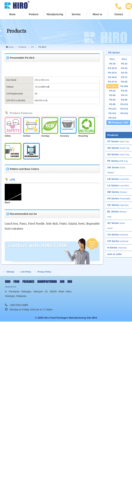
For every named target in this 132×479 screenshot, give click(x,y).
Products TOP (118, 122)
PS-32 (124, 63)
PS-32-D (112, 68)
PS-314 (112, 118)
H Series (116, 247)
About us (97, 14)
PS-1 (112, 59)
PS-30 (112, 63)
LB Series (118, 178)
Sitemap (10, 272)
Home (12, 14)
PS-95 (112, 104)
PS (32, 47)
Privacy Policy (44, 272)
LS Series (118, 185)
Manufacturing (55, 14)
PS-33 (124, 68)
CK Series (117, 205)
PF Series (117, 160)
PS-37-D (112, 81)
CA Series (117, 234)
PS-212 (124, 104)
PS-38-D (112, 86)
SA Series (118, 154)
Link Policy (26, 272)
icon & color (114, 254)
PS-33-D (112, 72)
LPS (12, 179)
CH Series (117, 241)
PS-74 (124, 95)
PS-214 (124, 109)
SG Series (118, 147)
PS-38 (124, 81)
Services (76, 14)
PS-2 (124, 59)
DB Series (117, 191)
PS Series (114, 52)
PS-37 (124, 77)
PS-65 (112, 95)
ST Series (118, 141)
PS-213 (112, 109)
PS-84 (112, 100)
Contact (118, 14)
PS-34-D (112, 77)
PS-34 (124, 72)
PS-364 (124, 86)
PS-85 (124, 100)
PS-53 (124, 90)
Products (33, 14)
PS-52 (112, 90)
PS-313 (124, 113)
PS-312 (112, 113)
